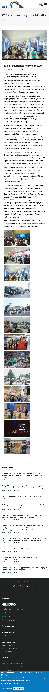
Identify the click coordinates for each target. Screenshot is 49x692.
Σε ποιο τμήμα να (12, 667)
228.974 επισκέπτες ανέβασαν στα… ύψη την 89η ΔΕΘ (21, 496)
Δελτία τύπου (8, 69)
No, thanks (18, 688)
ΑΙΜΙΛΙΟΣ (8, 652)
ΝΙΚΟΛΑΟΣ (9, 648)
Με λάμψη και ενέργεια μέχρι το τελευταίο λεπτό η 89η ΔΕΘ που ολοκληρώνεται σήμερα (24, 506)
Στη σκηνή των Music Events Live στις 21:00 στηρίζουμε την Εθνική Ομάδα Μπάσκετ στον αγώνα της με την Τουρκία (24, 539)
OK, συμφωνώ (7, 688)
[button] (17, 231)
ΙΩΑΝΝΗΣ (9, 645)
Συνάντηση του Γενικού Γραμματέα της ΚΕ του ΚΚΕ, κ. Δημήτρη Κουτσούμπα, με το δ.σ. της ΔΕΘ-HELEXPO (24, 569)
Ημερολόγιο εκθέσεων (12, 663)
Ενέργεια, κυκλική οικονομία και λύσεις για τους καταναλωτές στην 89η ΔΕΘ (19, 558)
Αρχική (4, 19)
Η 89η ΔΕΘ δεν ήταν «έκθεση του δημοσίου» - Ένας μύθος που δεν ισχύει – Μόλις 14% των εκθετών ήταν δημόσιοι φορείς (24, 487)
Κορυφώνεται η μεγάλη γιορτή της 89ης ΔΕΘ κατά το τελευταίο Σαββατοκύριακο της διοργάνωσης (21, 516)
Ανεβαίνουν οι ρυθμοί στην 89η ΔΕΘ (15, 549)
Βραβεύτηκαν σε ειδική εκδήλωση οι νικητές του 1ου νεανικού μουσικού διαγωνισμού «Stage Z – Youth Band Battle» (22, 475)
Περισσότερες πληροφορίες (11, 683)
